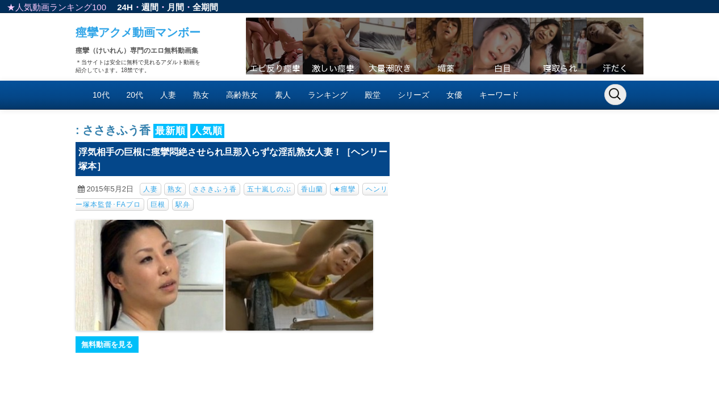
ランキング (328, 94)
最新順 (170, 131)
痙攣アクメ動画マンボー (138, 32)
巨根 (158, 204)
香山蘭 (312, 189)
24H (125, 7)
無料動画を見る (107, 344)
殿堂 (373, 94)
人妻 (168, 94)
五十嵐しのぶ (269, 189)
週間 (149, 7)
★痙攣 (344, 189)
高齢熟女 (242, 94)
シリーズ (413, 94)
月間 (175, 7)
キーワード (499, 94)
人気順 (207, 131)
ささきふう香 (215, 189)
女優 (454, 94)
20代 (135, 94)
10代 (101, 94)
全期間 (205, 7)
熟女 (201, 94)
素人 (283, 94)
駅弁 (182, 204)
